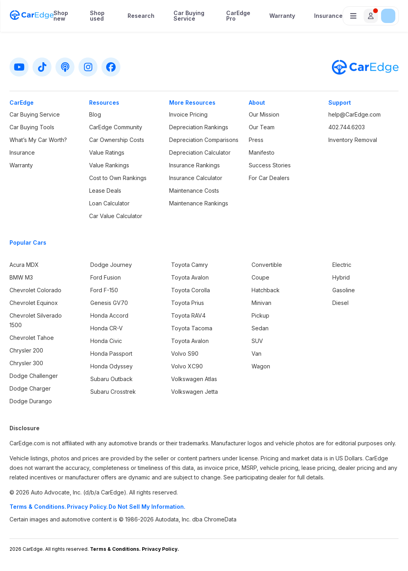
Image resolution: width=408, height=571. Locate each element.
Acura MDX (24, 264)
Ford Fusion (105, 277)
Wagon (261, 366)
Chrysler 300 (26, 363)
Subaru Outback (111, 379)
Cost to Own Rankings (118, 177)
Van (256, 353)
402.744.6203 (346, 127)
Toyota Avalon (190, 277)
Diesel (340, 302)
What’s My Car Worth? (38, 139)
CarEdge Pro (238, 15)
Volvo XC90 (187, 366)
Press (256, 139)
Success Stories (270, 165)
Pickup (260, 315)
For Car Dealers (269, 177)
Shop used (97, 15)
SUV (257, 340)
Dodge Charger (30, 388)
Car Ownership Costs (116, 139)
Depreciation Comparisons (203, 139)
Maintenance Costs (194, 190)
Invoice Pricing (188, 114)
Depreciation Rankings (198, 127)
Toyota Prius (187, 302)
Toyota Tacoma (191, 328)
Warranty (282, 16)
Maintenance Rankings (198, 203)
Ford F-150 (104, 290)
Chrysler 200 (26, 350)
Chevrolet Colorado (35, 290)
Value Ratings (106, 152)
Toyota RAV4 (188, 315)
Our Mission (264, 114)
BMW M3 (21, 277)
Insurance (328, 16)
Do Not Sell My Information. (147, 506)
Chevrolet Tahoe (32, 337)
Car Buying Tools (32, 127)
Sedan (260, 328)
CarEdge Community (115, 127)
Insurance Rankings (194, 165)
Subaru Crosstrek (113, 391)
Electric (341, 264)
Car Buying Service (188, 15)
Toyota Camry (189, 264)
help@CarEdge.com (354, 114)
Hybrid (341, 277)
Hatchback (266, 290)
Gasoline (343, 290)
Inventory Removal (352, 139)
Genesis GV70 (109, 302)
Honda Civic (106, 340)
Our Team (262, 127)
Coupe (260, 277)
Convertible (267, 264)
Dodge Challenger (34, 375)
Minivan (261, 302)
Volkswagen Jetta (194, 391)
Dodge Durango (31, 401)
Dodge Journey (111, 264)
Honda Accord (109, 315)
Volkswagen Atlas (194, 379)
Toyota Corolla (190, 290)
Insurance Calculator (195, 177)
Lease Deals (105, 190)
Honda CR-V (106, 328)
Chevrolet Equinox (34, 302)
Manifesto (262, 152)
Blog (95, 114)
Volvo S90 (184, 353)
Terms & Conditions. (38, 506)
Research (141, 16)
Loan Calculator (109, 203)
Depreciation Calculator (200, 152)
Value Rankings (109, 165)
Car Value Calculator (115, 216)
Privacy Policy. (87, 506)
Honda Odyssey (111, 366)
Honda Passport (111, 353)
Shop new (60, 15)
